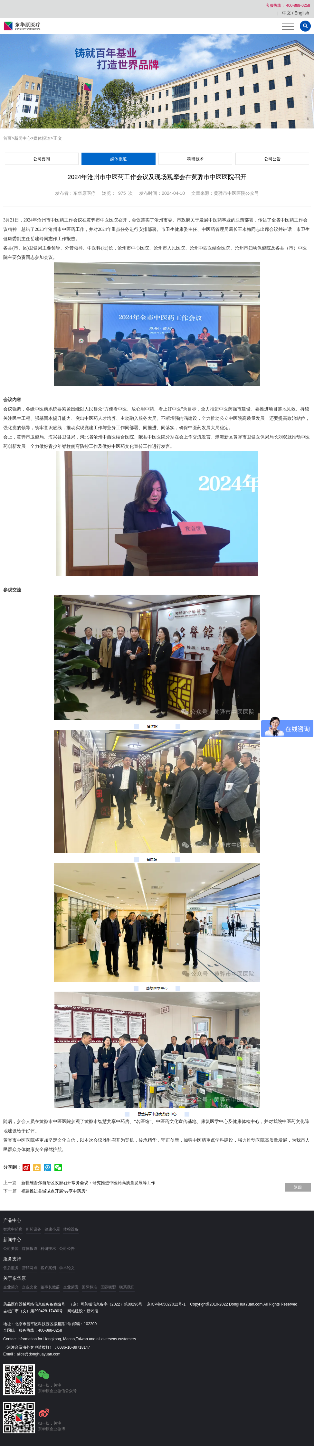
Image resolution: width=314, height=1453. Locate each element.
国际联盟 (108, 1287)
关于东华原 (14, 1278)
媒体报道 (44, 138)
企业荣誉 (71, 1287)
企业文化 (29, 1287)
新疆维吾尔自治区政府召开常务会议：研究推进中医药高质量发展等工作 (93, 1182)
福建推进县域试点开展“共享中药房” (56, 1191)
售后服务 (11, 1268)
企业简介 (11, 1287)
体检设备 (71, 1229)
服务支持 (12, 1258)
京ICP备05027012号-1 (166, 1304)
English (301, 12)
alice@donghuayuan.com (39, 1354)
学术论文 (67, 1268)
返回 (298, 1187)
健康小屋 (52, 1229)
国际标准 (89, 1287)
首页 (7, 138)
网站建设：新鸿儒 (82, 1311)
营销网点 (29, 1268)
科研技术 (195, 158)
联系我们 (127, 1287)
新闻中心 (24, 138)
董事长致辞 (50, 1287)
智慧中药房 (13, 1229)
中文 (286, 12)
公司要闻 (41, 158)
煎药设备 (33, 1229)
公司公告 (272, 158)
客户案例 (48, 1268)
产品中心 (12, 1220)
